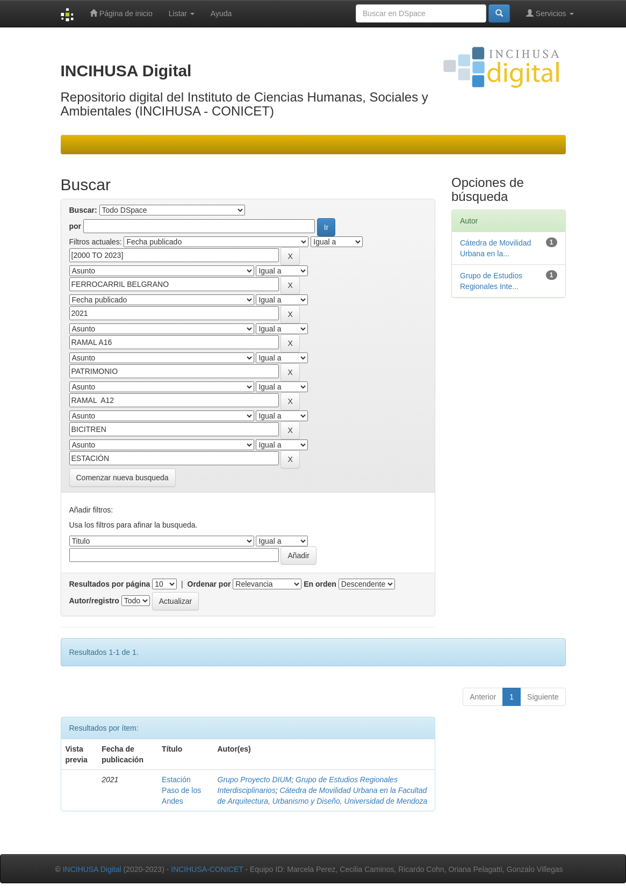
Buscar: (83, 210)
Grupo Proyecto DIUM (255, 779)
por (75, 226)
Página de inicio (121, 13)
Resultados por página (109, 584)
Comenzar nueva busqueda (122, 477)
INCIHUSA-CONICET (207, 869)
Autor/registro (94, 600)
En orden (320, 584)
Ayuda (221, 13)
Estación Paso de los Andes (181, 790)
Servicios (550, 13)
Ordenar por (209, 584)
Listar (182, 13)
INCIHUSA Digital (92, 869)
